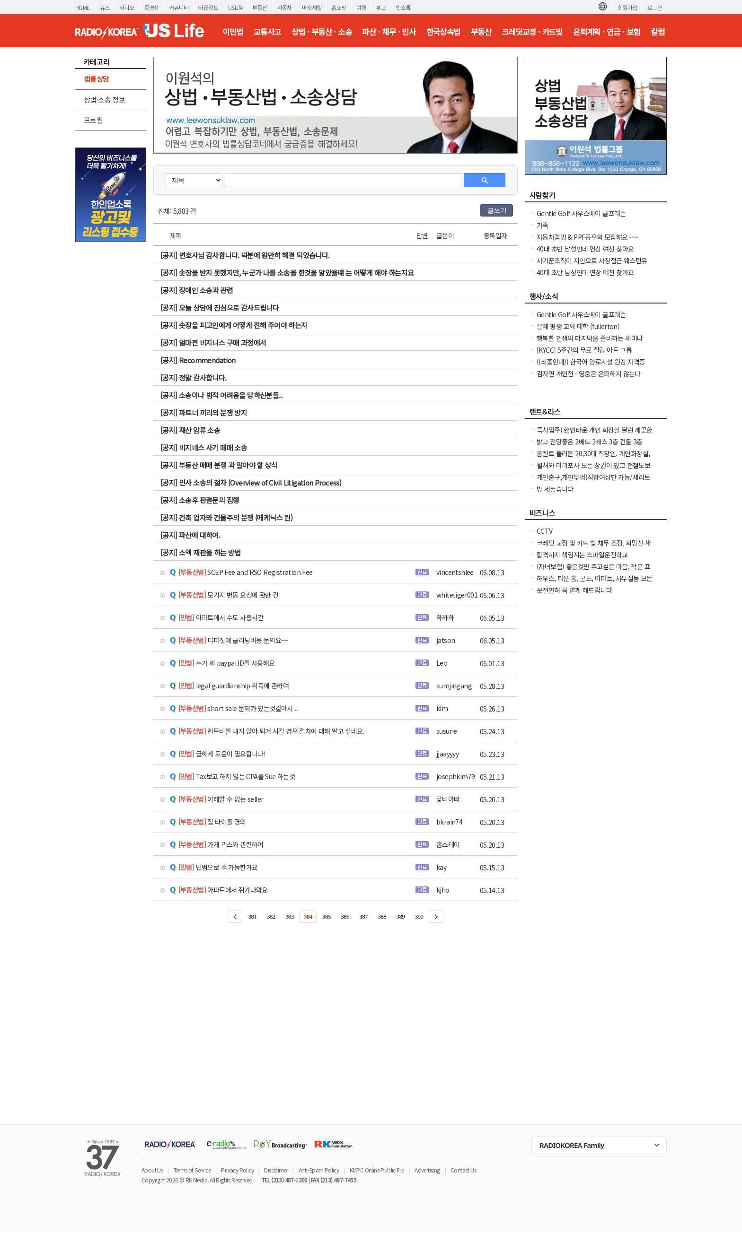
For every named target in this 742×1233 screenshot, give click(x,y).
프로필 (93, 120)
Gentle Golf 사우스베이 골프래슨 (581, 213)
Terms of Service (192, 1170)
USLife (235, 7)
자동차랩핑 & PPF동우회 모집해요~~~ (587, 237)
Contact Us (463, 1170)
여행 (361, 7)
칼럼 (657, 31)
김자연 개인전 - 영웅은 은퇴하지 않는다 (589, 373)
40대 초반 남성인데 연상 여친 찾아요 (585, 248)
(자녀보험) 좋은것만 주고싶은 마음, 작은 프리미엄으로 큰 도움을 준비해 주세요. (593, 571)
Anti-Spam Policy (319, 1170)
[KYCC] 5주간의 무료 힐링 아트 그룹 (584, 350)
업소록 (403, 7)
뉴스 (105, 7)
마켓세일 (312, 7)
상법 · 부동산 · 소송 (322, 31)
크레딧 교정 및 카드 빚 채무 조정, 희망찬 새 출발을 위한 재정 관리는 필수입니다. (594, 547)
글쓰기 (496, 210)
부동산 (259, 7)
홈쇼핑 (338, 7)
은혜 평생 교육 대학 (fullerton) (578, 326)
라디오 (126, 7)
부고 (381, 7)
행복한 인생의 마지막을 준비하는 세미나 (590, 338)
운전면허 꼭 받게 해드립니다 (574, 590)
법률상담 (96, 79)
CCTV (545, 531)
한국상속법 (443, 31)
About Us (152, 1170)
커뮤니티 (179, 7)
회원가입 (627, 7)
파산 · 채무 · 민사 (388, 31)
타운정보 (208, 7)
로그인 (654, 7)
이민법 (232, 31)
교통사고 (267, 31)
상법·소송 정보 (104, 99)
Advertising (427, 1170)
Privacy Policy (237, 1170)
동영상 (151, 7)
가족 (542, 225)
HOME (82, 7)
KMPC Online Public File (377, 1170)
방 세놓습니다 (555, 489)
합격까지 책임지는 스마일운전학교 (582, 554)
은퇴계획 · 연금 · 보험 (606, 31)
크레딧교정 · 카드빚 (532, 31)
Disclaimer (276, 1170)
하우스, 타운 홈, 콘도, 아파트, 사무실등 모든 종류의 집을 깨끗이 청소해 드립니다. (595, 582)
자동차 (284, 7)
